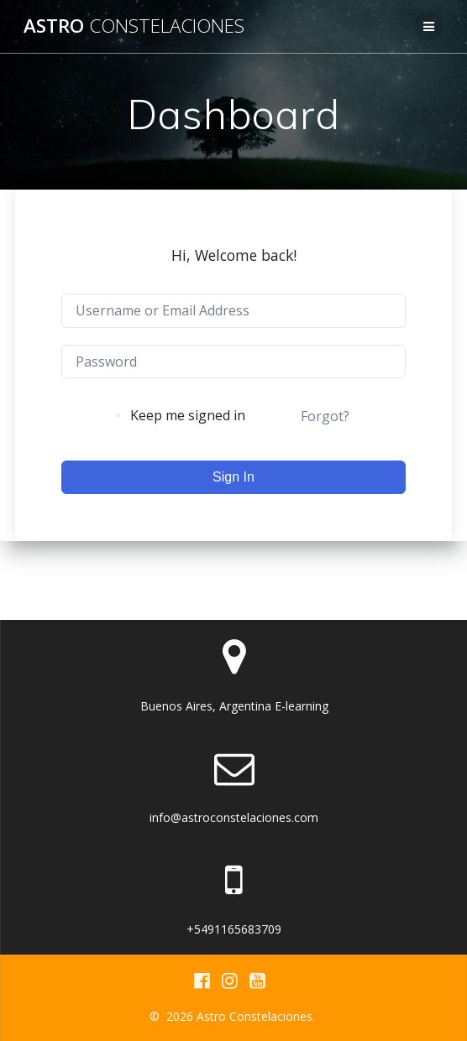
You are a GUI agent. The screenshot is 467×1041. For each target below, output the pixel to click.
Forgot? (325, 416)
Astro (134, 26)
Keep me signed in (187, 415)
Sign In (233, 477)
